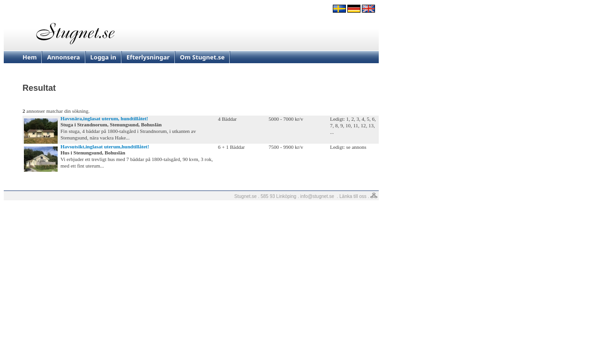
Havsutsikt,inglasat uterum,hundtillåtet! (104, 146)
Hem (29, 57)
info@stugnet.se (317, 196)
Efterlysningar (148, 57)
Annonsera (63, 57)
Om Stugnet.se (202, 57)
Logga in (103, 57)
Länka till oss (353, 196)
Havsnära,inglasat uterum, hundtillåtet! (104, 118)
